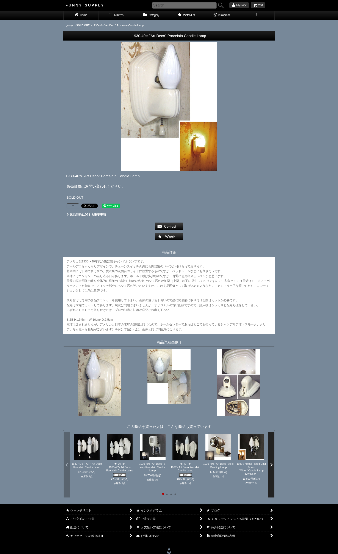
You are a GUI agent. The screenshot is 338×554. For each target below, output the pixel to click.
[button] (256, 15)
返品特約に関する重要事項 (86, 214)
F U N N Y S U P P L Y (84, 5)
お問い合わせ (96, 186)
